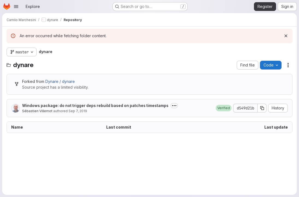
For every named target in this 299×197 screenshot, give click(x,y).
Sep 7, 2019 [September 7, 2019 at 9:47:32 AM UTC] (78, 111)
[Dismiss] (286, 36)
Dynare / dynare (60, 81)
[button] (224, 108)
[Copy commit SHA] (262, 108)
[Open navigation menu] (16, 6)
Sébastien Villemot (37, 111)
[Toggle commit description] (174, 105)
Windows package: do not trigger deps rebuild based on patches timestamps (95, 105)
